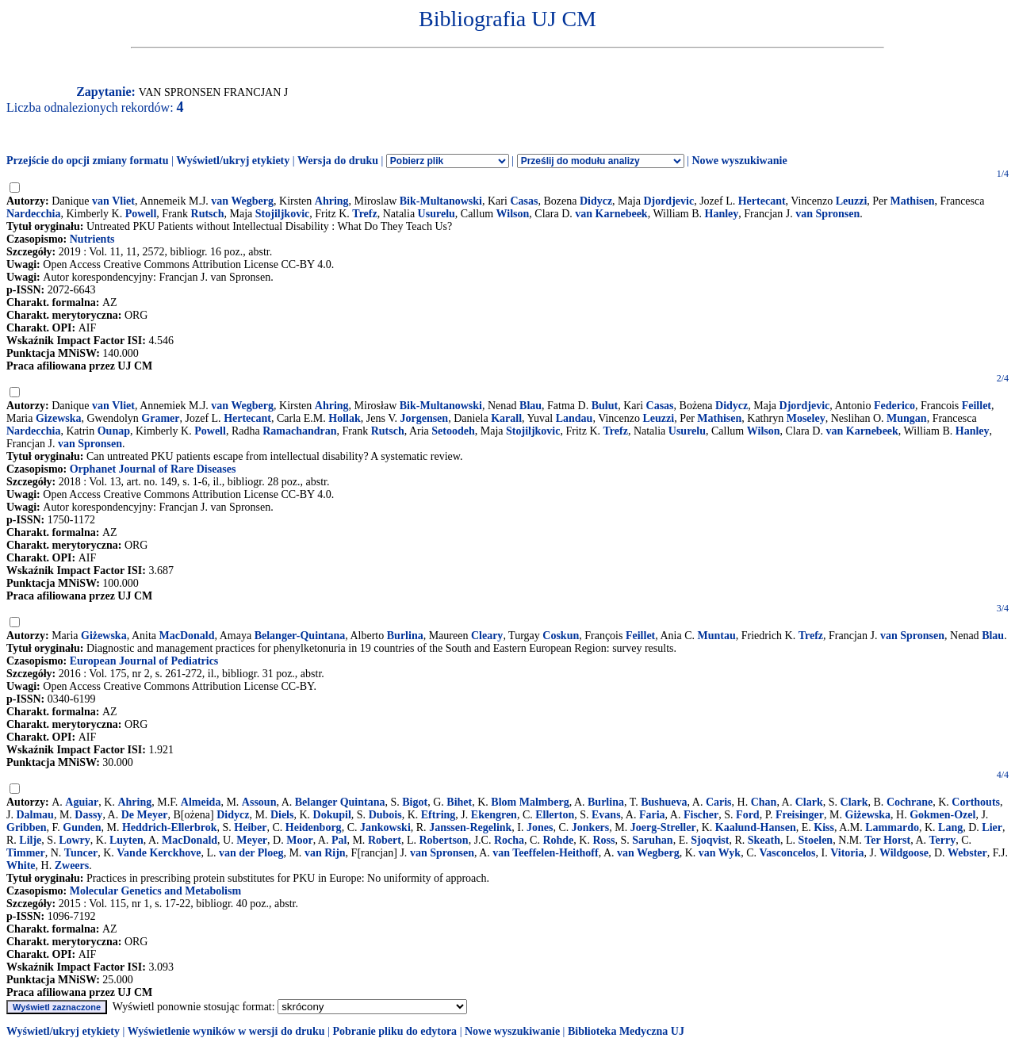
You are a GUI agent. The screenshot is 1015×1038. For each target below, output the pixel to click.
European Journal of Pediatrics (144, 661)
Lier (992, 827)
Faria (652, 815)
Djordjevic (668, 201)
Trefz (364, 214)
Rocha (509, 840)
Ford (748, 815)
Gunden (82, 827)
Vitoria (847, 853)
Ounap (114, 431)
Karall (506, 418)
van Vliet (113, 201)
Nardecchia (33, 214)
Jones (540, 827)
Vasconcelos (787, 853)
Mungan (907, 418)
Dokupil (332, 815)
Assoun (259, 802)
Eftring (438, 815)
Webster (967, 853)
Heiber (250, 827)
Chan (764, 802)
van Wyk (720, 853)
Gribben (26, 827)
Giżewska (104, 636)
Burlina (405, 636)
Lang (950, 827)
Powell (141, 214)
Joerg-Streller (663, 827)
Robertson (443, 840)
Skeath (764, 840)
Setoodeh (452, 431)
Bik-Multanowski (441, 201)
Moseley (806, 418)
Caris (719, 802)
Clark (809, 802)
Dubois (385, 815)
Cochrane (910, 802)
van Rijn (325, 853)
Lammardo (892, 827)
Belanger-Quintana (300, 636)
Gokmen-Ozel (942, 815)
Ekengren (494, 815)
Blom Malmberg (530, 802)
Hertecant (762, 201)
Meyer (251, 840)
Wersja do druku (337, 161)
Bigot (414, 802)
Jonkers (590, 827)
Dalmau (34, 815)
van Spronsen (827, 214)
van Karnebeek (611, 214)
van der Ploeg (251, 853)
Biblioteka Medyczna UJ (626, 1031)
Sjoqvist (710, 840)
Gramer (160, 418)
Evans (606, 815)
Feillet (976, 406)
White (21, 865)
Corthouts (976, 802)
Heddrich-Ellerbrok (169, 827)
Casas (524, 201)
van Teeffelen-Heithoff (545, 853)
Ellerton (554, 815)
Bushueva (664, 802)
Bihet (459, 802)
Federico (894, 406)
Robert (384, 840)
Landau (574, 418)
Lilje (30, 840)
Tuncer (81, 853)
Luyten (126, 840)
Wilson (513, 214)
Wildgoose (904, 853)
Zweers (72, 865)
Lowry (74, 840)
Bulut (605, 406)
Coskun (560, 636)
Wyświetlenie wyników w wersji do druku (226, 1031)
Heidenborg (313, 827)
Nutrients (92, 239)
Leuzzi (852, 201)
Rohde (557, 840)
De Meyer (144, 815)
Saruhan (652, 840)
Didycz (596, 201)
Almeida (201, 802)
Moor (299, 840)
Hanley (722, 214)
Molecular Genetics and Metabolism (155, 891)
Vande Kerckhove (159, 853)
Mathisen (912, 201)
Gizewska (59, 418)
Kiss (824, 827)
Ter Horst (887, 840)
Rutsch (207, 214)
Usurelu (436, 214)
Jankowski (385, 827)
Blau (530, 406)
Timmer (25, 853)
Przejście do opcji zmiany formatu (87, 161)
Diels (282, 815)
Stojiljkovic (282, 214)
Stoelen (816, 840)
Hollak (344, 418)
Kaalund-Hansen (755, 827)
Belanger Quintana (340, 802)
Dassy (88, 815)
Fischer (701, 815)
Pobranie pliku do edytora (394, 1031)
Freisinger (800, 815)
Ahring (332, 201)
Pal (339, 840)
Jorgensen (424, 418)
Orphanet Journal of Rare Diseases (153, 469)
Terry (942, 840)
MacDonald (187, 636)
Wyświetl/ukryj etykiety (232, 161)
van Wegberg (242, 201)
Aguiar (81, 802)
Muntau (717, 636)
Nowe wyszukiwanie (739, 161)
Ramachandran (299, 431)
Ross (603, 840)
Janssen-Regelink (470, 827)
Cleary (487, 636)
